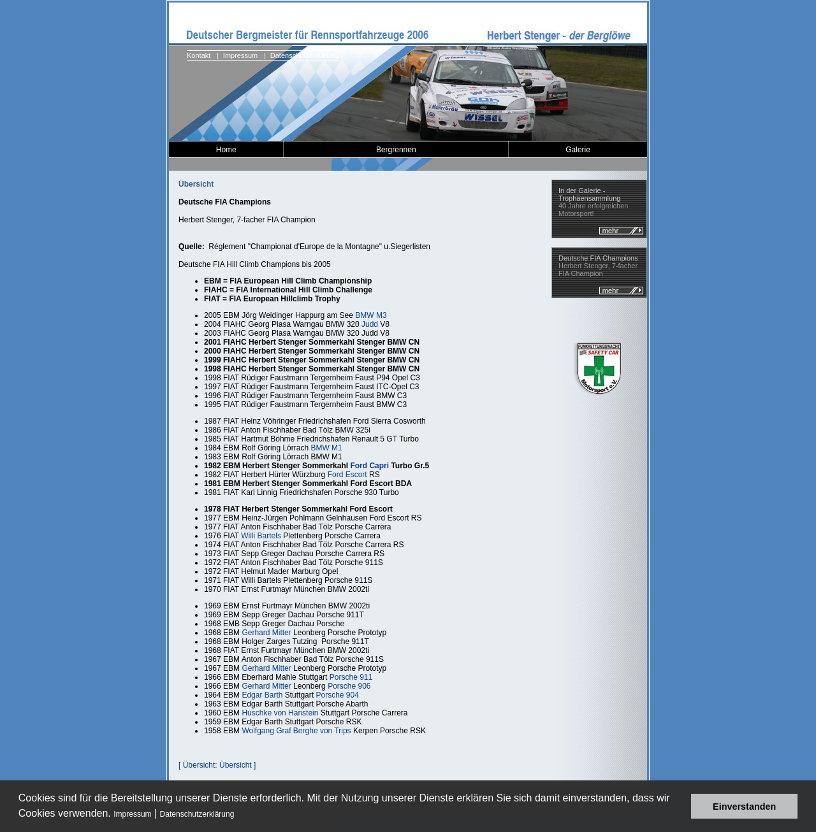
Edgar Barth (262, 695)
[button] (238, 815)
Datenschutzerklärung (197, 814)
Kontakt (198, 55)
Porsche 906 (349, 686)
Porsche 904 (337, 695)
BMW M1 (326, 447)
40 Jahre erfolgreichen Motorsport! (593, 202)
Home (226, 149)
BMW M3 (370, 315)
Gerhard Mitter (266, 632)
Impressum (132, 814)
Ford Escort (347, 474)
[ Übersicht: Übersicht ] (217, 765)
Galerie (577, 149)
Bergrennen (396, 149)
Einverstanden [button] (744, 806)
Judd (369, 324)
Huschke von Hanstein (280, 712)
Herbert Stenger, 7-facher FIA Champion (598, 265)
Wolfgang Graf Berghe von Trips (296, 730)
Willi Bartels (261, 535)
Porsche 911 (351, 677)
